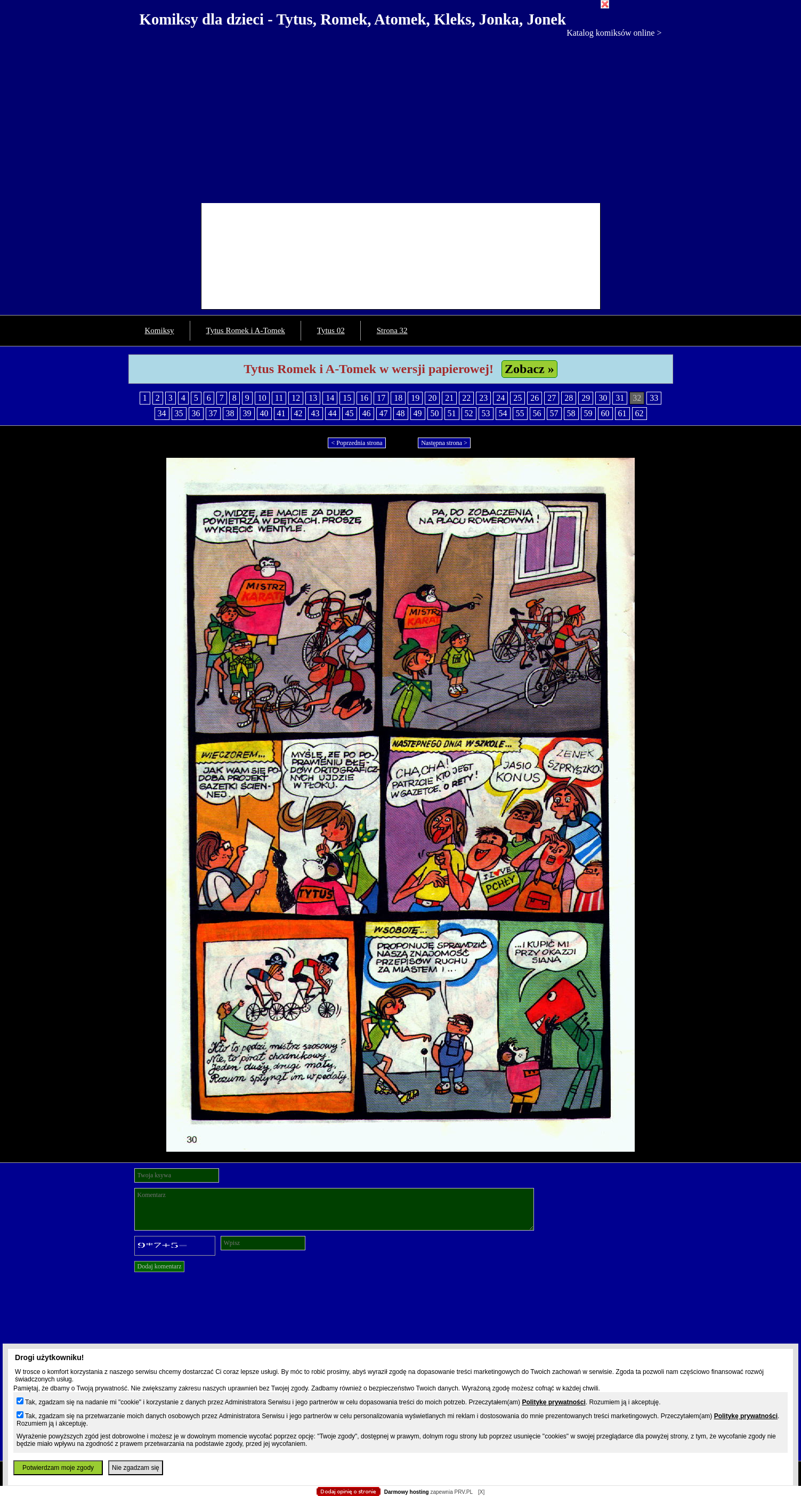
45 (349, 413)
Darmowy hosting (406, 1492)
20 (432, 397)
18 (398, 397)
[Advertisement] (400, 117)
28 (568, 397)
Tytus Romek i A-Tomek (245, 330)
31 (620, 397)
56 (537, 413)
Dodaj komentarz (159, 1266)
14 (330, 397)
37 (213, 413)
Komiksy (159, 330)
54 (503, 413)
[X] (481, 1492)
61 (622, 413)
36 (196, 413)
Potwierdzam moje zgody (58, 1467)
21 (449, 397)
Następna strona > (444, 443)
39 (247, 413)
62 (639, 413)
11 (279, 397)
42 (298, 413)
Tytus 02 (331, 330)
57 (554, 413)
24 (500, 397)
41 (281, 413)
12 (296, 397)
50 (435, 413)
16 (364, 397)
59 (588, 413)
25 (517, 397)
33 (654, 397)
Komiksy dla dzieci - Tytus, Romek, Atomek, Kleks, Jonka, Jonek (353, 19)
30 (602, 397)
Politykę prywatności (553, 1402)
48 (401, 413)
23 (483, 397)
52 (469, 413)
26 (534, 397)
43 (315, 413)
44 (332, 413)
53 (486, 413)
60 (605, 413)
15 (347, 397)
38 (230, 413)
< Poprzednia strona (356, 443)
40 (264, 413)
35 (179, 413)
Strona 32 (392, 330)
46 (366, 413)
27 (551, 397)
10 (262, 397)
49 (418, 413)
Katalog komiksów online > (614, 32)
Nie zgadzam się (135, 1467)
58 (571, 413)
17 (381, 397)
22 (466, 397)
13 (313, 397)
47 (383, 413)
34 (162, 413)
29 (585, 397)
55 (520, 413)
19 (415, 397)
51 (452, 413)
